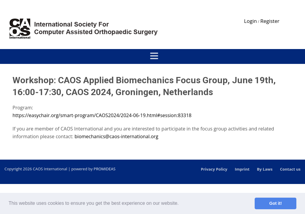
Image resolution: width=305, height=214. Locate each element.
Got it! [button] (275, 203)
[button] (181, 204)
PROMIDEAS (104, 168)
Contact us (290, 169)
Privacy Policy (214, 169)
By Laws (265, 169)
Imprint (242, 169)
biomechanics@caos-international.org (116, 136)
